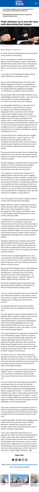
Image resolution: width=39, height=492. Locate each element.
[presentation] (2, 481)
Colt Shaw (6, 50)
